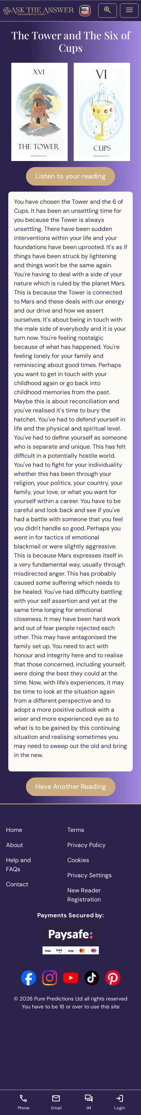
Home (14, 830)
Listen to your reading (70, 176)
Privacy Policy (86, 845)
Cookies (78, 860)
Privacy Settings (89, 875)
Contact (17, 884)
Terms (75, 830)
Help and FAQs (18, 864)
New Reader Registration (84, 894)
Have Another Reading (70, 786)
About (14, 845)
